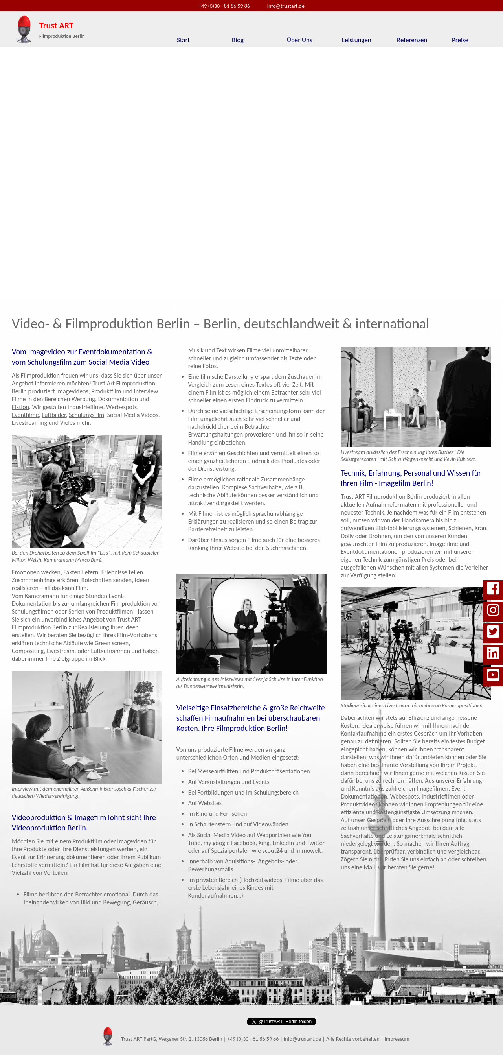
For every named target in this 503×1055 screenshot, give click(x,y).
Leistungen (356, 40)
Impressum (397, 1039)
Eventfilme (25, 415)
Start (183, 40)
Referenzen (412, 40)
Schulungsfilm (86, 415)
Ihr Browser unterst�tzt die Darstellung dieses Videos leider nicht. (251, 173)
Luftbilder (54, 415)
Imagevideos (72, 391)
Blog (238, 40)
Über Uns (299, 40)
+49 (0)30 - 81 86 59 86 (224, 6)
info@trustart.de (286, 6)
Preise (460, 40)
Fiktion (20, 407)
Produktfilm (106, 391)
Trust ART (62, 29)
